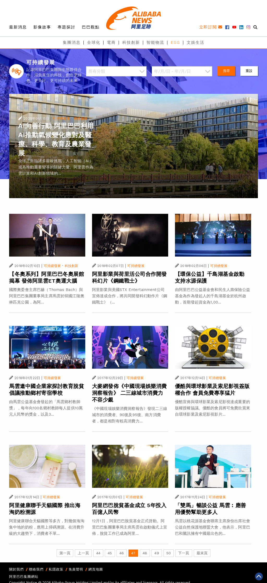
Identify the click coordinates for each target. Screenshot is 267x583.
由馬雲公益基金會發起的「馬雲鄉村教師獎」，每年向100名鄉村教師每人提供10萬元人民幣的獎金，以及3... (46, 408)
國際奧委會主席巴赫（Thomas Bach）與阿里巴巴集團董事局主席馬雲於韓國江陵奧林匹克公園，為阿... (46, 296)
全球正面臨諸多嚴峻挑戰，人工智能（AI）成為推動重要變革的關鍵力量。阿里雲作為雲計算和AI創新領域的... (55, 167)
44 (98, 553)
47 (133, 553)
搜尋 (226, 71)
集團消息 (72, 42)
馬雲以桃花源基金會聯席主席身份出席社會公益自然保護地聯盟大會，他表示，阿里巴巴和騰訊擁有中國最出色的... (212, 527)
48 (145, 553)
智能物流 (155, 42)
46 (121, 553)
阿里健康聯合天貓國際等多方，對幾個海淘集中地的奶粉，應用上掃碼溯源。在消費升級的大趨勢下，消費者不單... (46, 527)
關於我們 (16, 569)
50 (168, 553)
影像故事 (42, 27)
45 (110, 553)
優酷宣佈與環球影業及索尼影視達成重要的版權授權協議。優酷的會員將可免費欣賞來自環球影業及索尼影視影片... (212, 408)
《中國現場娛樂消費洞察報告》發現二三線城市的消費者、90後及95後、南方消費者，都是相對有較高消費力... (129, 414)
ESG (175, 42)
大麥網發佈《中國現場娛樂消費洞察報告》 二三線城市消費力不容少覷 (129, 393)
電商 (111, 42)
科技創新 (131, 42)
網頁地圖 (95, 569)
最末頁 (202, 553)
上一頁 (83, 553)
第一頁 (64, 553)
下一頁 (183, 553)
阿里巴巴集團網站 (23, 577)
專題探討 (66, 27)
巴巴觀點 (91, 27)
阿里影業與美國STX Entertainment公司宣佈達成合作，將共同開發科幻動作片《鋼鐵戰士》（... (129, 296)
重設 (249, 71)
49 (156, 553)
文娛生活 (195, 42)
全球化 (93, 42)
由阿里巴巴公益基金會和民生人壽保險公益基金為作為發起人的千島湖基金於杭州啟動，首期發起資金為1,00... (212, 296)
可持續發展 (61, 118)
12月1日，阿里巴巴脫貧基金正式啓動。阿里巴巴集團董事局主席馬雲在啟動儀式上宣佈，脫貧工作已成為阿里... (129, 527)
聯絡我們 (36, 569)
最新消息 (18, 27)
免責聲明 (76, 569)
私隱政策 (56, 569)
